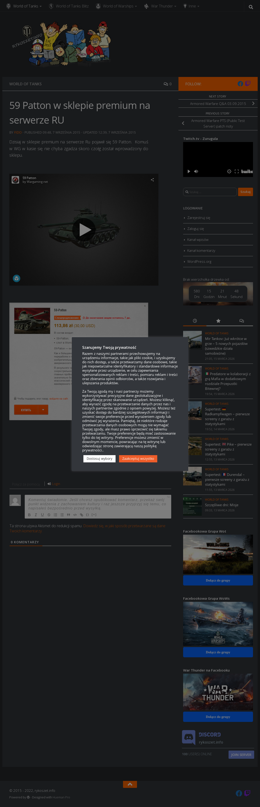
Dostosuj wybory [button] (99, 458)
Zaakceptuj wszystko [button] (138, 458)
